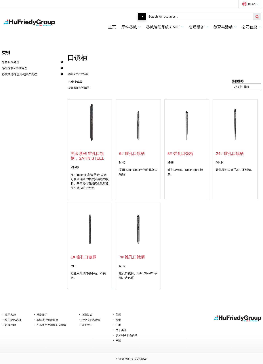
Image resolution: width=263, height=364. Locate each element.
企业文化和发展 (91, 319)
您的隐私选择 (13, 319)
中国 (118, 340)
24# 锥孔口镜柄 (230, 153)
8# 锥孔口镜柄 (180, 153)
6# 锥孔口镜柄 (132, 153)
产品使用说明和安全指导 (51, 325)
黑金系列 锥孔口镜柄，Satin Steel (87, 156)
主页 (112, 27)
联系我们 (86, 325)
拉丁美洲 (121, 330)
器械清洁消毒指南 (47, 319)
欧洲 (118, 319)
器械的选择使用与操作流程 (19, 74)
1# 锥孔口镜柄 (83, 257)
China (251, 3)
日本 (118, 325)
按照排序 (238, 81)
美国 (118, 314)
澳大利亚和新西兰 (127, 335)
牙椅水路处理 (10, 62)
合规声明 (10, 325)
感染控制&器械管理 (14, 68)
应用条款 (10, 314)
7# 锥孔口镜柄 (132, 257)
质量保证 (41, 314)
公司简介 (86, 314)
